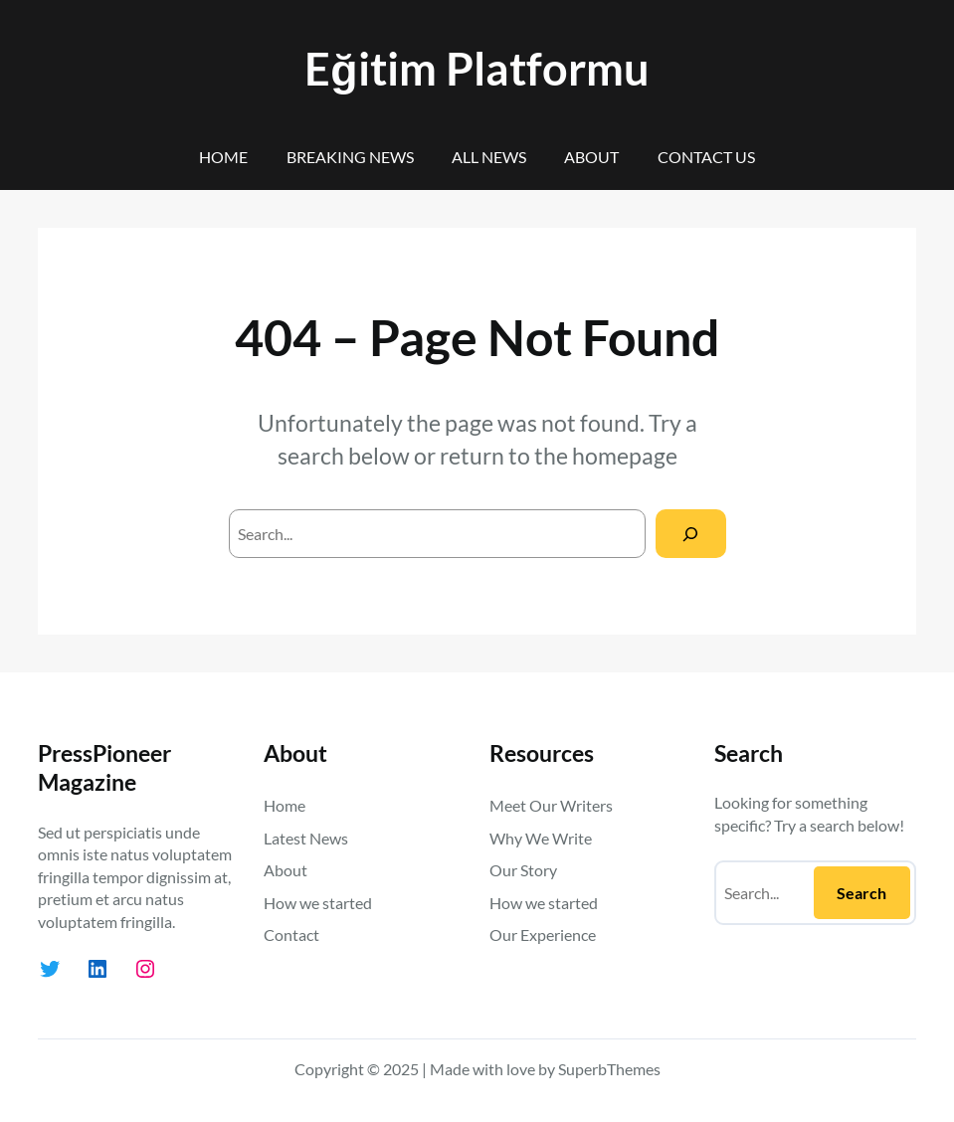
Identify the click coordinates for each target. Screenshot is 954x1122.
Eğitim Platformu (476, 68)
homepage (624, 455)
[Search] (691, 533)
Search (861, 892)
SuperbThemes (609, 1068)
